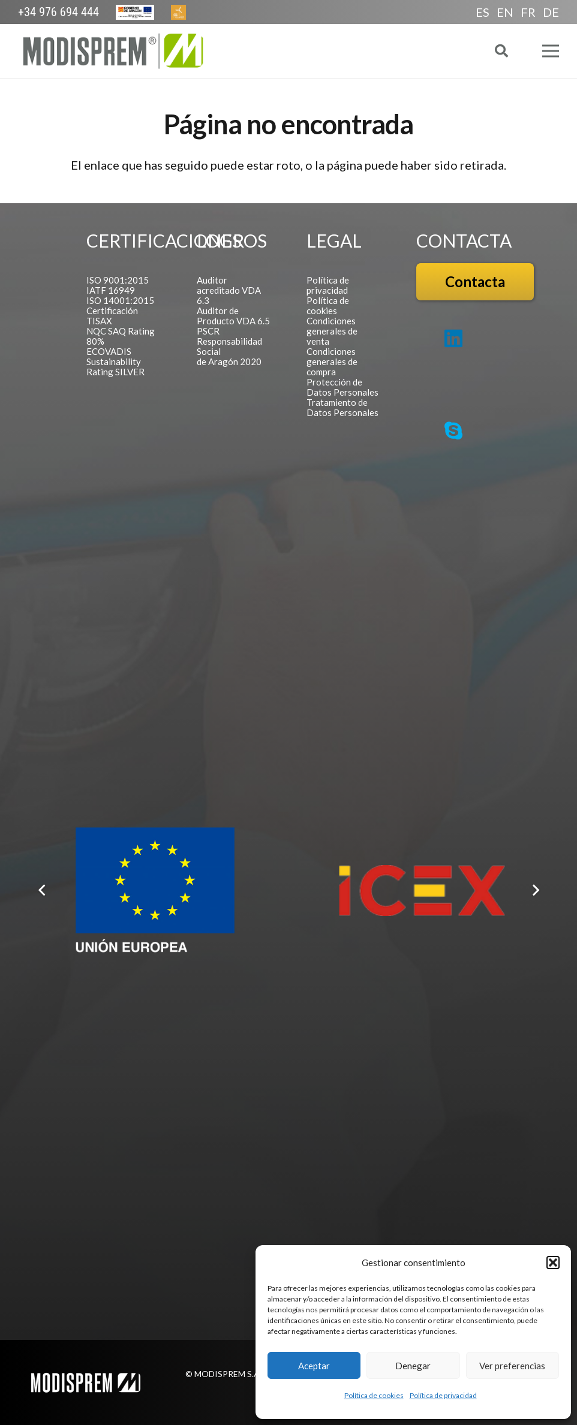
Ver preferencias (512, 1365)
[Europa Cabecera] (135, 12)
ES (482, 12)
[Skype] (453, 430)
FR (528, 12)
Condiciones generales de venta (331, 331)
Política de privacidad (443, 1395)
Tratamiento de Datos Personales (342, 407)
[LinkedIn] (453, 338)
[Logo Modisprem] (113, 51)
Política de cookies (374, 1395)
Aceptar (314, 1365)
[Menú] (551, 51)
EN (505, 12)
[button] (553, 1263)
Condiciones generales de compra (331, 361)
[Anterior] (43, 890)
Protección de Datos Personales (342, 386)
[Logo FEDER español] (155, 890)
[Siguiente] (534, 890)
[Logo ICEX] (421, 890)
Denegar (413, 1365)
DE (551, 12)
